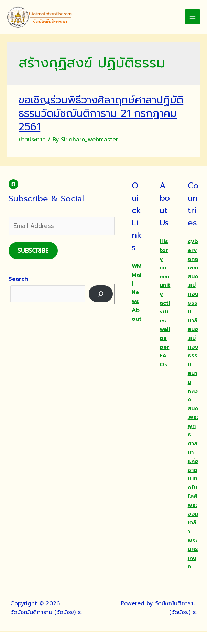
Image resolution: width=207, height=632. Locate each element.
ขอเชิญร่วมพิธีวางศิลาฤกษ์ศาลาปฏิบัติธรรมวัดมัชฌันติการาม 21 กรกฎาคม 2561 (101, 114)
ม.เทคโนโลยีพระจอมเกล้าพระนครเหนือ (193, 524)
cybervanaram (193, 256)
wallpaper (165, 339)
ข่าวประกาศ (32, 141)
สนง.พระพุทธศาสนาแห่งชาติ (193, 440)
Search (18, 280)
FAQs (163, 361)
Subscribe (33, 251)
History (164, 251)
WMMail (137, 276)
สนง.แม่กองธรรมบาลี (193, 300)
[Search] (101, 295)
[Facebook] (13, 185)
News (135, 298)
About (136, 315)
